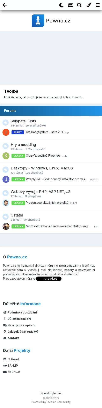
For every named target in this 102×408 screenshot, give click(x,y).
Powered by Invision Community (51, 401)
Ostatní (17, 215)
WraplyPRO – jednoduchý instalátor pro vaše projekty (62, 179)
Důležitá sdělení (17, 318)
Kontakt (11, 338)
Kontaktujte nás (51, 393)
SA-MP (10, 365)
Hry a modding (23, 144)
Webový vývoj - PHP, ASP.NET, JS (41, 191)
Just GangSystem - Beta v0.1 (44, 132)
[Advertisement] (51, 59)
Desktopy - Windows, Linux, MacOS (42, 168)
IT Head (11, 359)
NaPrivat (11, 372)
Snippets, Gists (23, 121)
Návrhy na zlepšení (19, 325)
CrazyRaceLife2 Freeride (43, 155)
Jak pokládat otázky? (21, 331)
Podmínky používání (20, 312)
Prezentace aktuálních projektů (47, 202)
